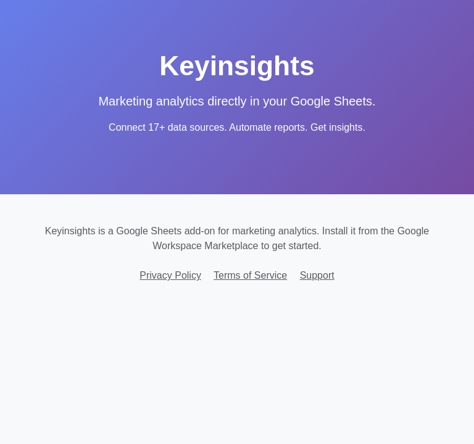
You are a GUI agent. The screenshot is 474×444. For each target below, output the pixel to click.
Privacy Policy (170, 275)
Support (317, 275)
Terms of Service (250, 275)
